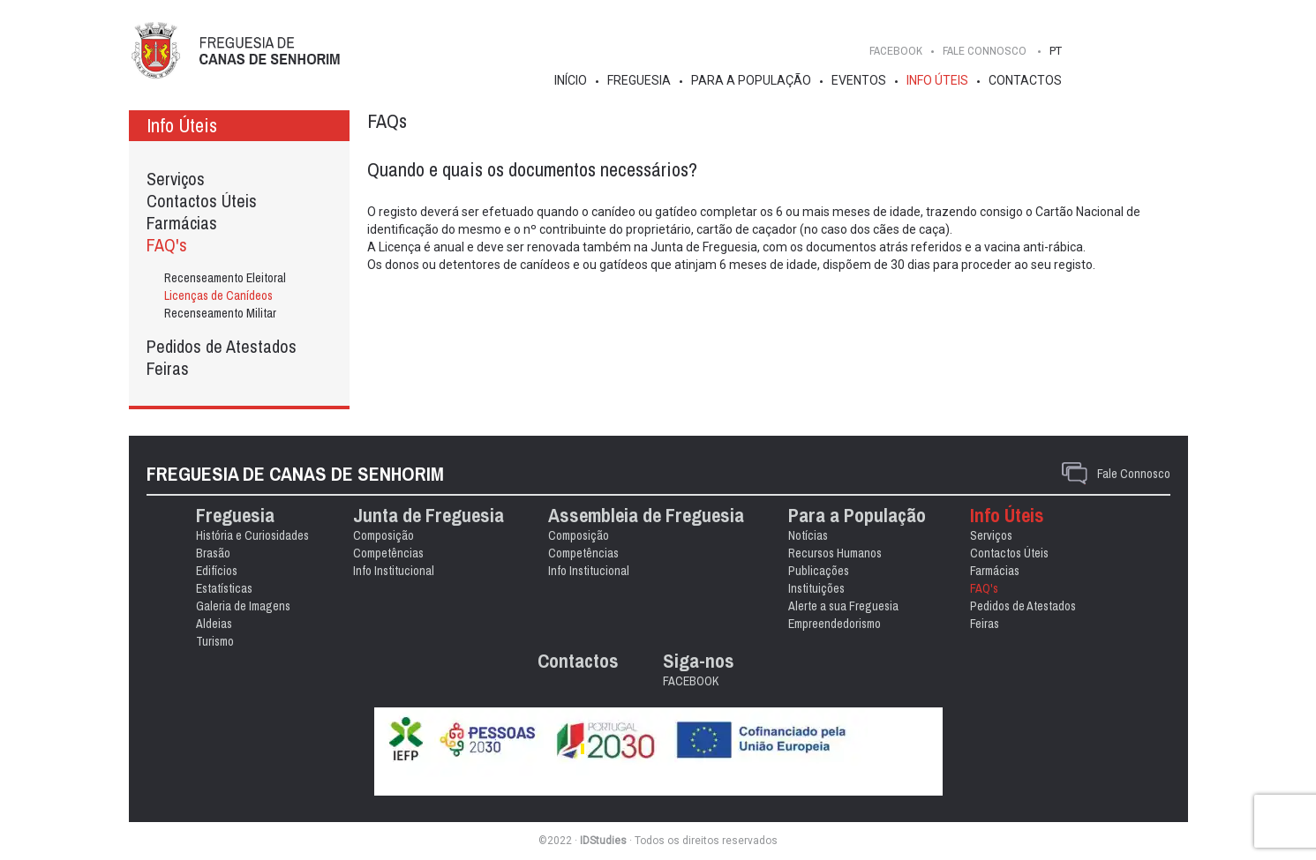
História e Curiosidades (252, 535)
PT (1055, 50)
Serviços (176, 179)
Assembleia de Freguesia (646, 516)
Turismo (215, 641)
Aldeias (214, 624)
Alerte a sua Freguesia (843, 606)
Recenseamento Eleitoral (225, 278)
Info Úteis (937, 80)
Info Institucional (393, 571)
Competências (388, 553)
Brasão (213, 553)
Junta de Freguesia (428, 516)
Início (570, 80)
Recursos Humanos (835, 553)
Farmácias (182, 223)
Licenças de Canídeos (218, 295)
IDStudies (603, 840)
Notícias (808, 535)
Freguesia (639, 80)
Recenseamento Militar (220, 313)
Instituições (816, 588)
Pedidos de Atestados (222, 346)
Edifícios (216, 571)
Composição (383, 535)
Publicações (818, 571)
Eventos (858, 80)
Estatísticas (224, 588)
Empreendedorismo (834, 624)
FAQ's (167, 245)
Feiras (168, 368)
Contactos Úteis (202, 201)
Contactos (1025, 80)
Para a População (751, 80)
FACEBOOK (895, 50)
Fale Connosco (1133, 474)
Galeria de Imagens (243, 606)
